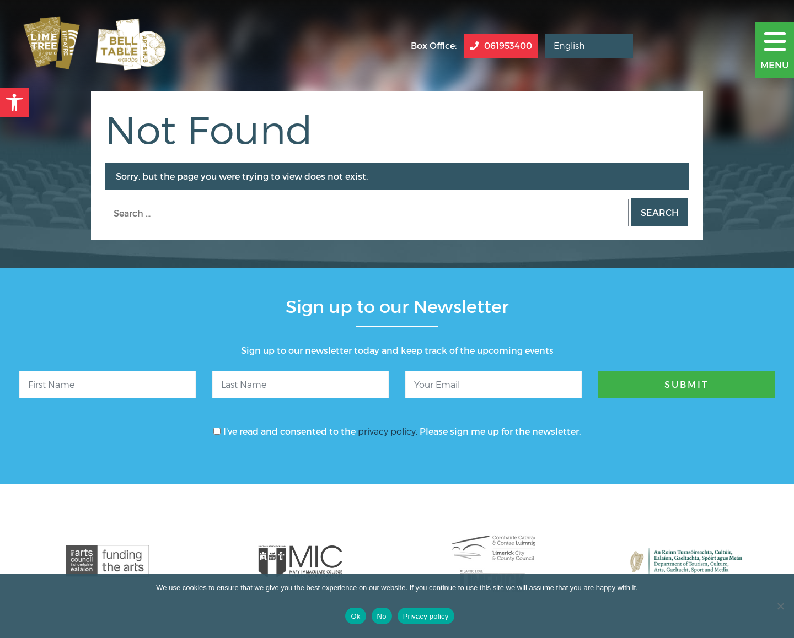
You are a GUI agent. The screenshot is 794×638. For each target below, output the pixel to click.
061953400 (501, 45)
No (382, 616)
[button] (14, 102)
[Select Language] (589, 46)
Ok (355, 616)
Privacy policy (426, 616)
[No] (780, 606)
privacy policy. (387, 431)
